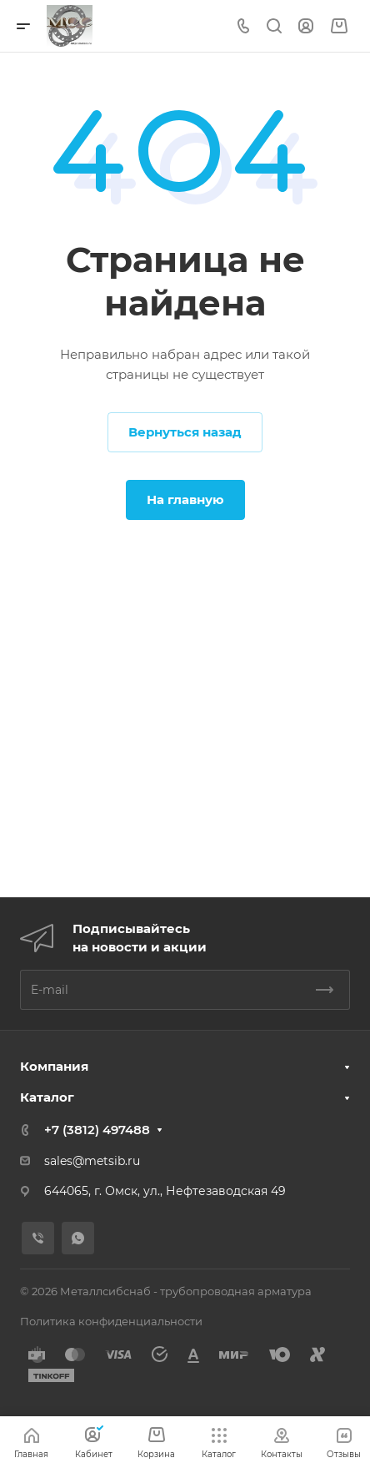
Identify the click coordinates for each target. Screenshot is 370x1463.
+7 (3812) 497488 (97, 1130)
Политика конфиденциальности (111, 1321)
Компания (54, 1066)
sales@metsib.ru (92, 1160)
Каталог (47, 1097)
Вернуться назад (185, 432)
